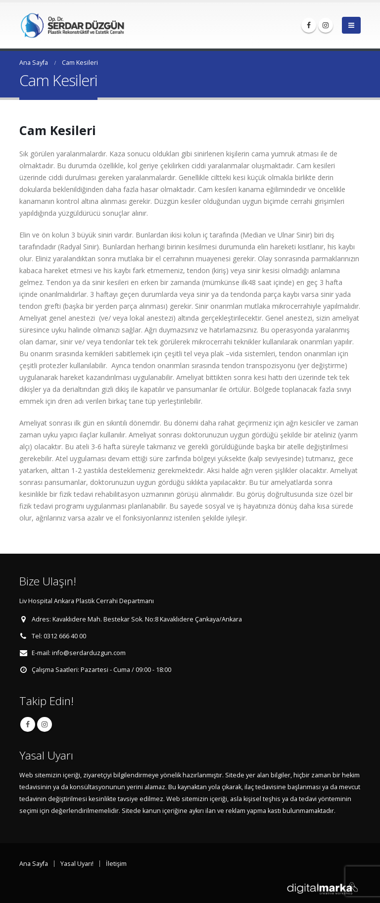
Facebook (27, 724)
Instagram (44, 724)
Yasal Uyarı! (77, 863)
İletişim (116, 863)
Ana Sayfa (33, 863)
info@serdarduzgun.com (89, 653)
